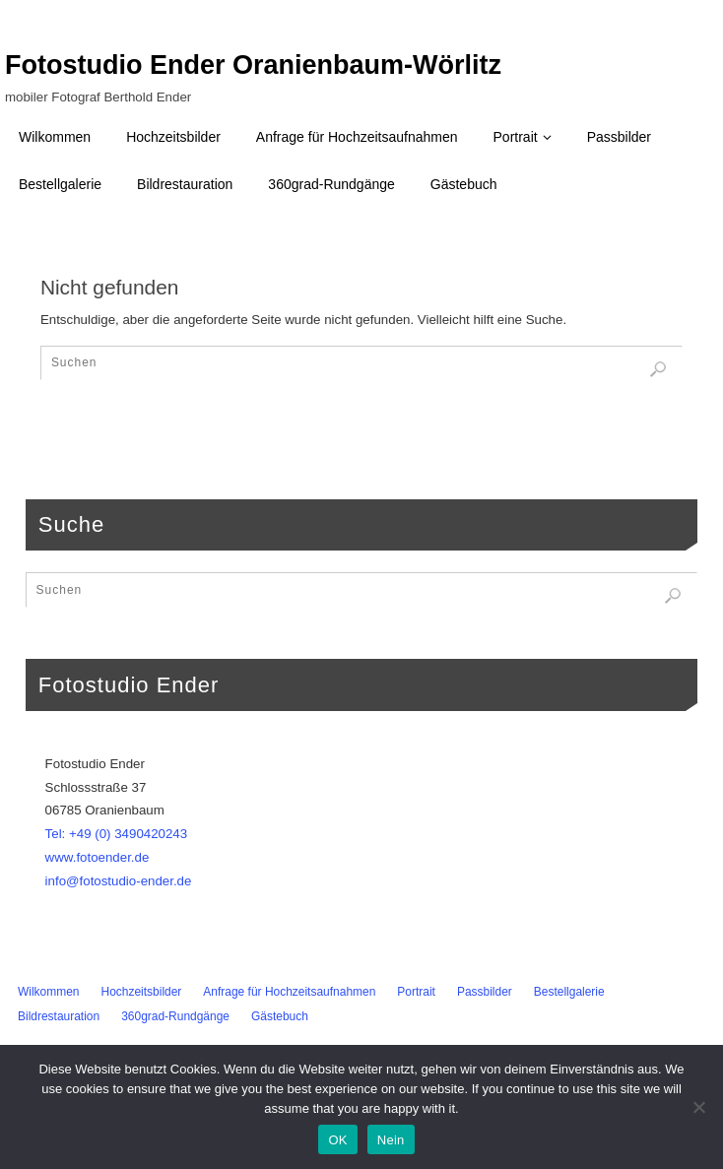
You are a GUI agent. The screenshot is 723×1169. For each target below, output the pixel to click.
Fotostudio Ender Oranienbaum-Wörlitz (253, 65)
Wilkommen (49, 992)
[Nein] (698, 1107)
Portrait (416, 992)
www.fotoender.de (97, 857)
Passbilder (484, 992)
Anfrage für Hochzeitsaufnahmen (289, 992)
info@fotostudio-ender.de (118, 881)
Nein (391, 1140)
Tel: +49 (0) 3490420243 (116, 833)
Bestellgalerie (569, 992)
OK (337, 1140)
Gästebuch (279, 1016)
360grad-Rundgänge (175, 1016)
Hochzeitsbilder (141, 992)
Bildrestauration (58, 1016)
